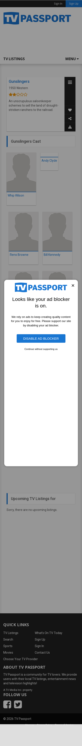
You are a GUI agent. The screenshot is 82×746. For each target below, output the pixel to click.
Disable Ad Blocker (41, 338)
